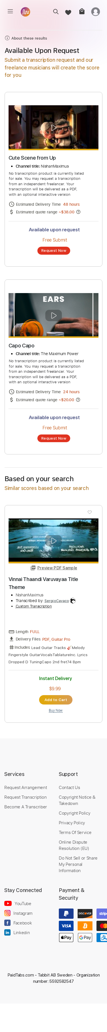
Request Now (53, 250)
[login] (95, 11)
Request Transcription (25, 797)
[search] (54, 11)
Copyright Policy (74, 813)
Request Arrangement (25, 787)
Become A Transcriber (25, 806)
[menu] (10, 11)
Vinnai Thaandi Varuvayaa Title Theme (43, 583)
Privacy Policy (72, 822)
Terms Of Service (75, 832)
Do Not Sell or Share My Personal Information (78, 864)
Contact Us (69, 787)
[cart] (81, 11)
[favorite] (67, 11)
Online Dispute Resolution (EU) (74, 845)
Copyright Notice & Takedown (77, 800)
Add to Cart (56, 699)
